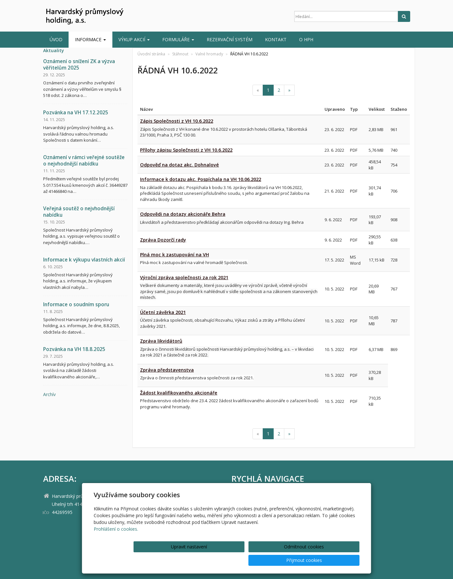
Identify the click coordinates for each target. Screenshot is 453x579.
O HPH (306, 39)
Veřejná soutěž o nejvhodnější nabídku (79, 211)
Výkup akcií (134, 39)
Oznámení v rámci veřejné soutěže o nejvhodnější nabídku (84, 160)
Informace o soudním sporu (76, 304)
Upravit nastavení (229, 560)
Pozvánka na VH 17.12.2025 (75, 112)
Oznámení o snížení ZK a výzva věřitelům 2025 (79, 64)
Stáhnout (180, 54)
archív (49, 394)
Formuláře (178, 39)
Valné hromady (209, 54)
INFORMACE (90, 39)
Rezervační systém (229, 39)
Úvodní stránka (151, 54)
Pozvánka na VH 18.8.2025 (74, 349)
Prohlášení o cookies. (116, 542)
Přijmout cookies (335, 560)
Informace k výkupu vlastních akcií (84, 259)
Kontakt (276, 39)
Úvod (56, 39)
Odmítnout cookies (282, 560)
